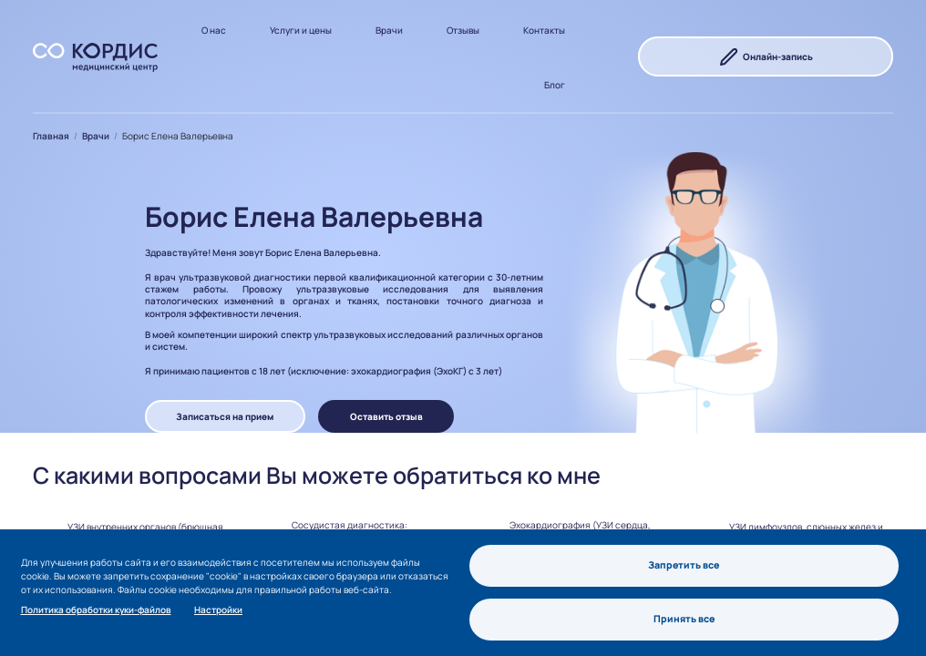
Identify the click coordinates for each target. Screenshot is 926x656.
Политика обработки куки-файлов (96, 608)
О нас (213, 30)
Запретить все (684, 564)
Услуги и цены (301, 30)
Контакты (544, 30)
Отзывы (463, 30)
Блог (554, 84)
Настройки (218, 608)
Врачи (389, 30)
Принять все (684, 618)
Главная (51, 135)
